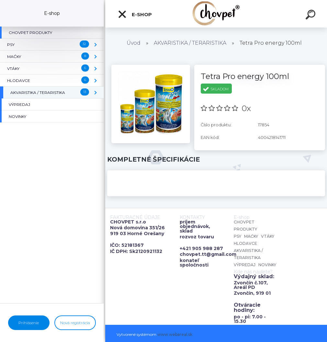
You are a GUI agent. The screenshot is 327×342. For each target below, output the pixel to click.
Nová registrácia (75, 322)
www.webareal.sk (174, 334)
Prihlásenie (28, 322)
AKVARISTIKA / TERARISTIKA (190, 43)
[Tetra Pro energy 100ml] (150, 67)
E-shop (135, 14)
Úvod (134, 43)
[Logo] (216, 13)
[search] (311, 15)
